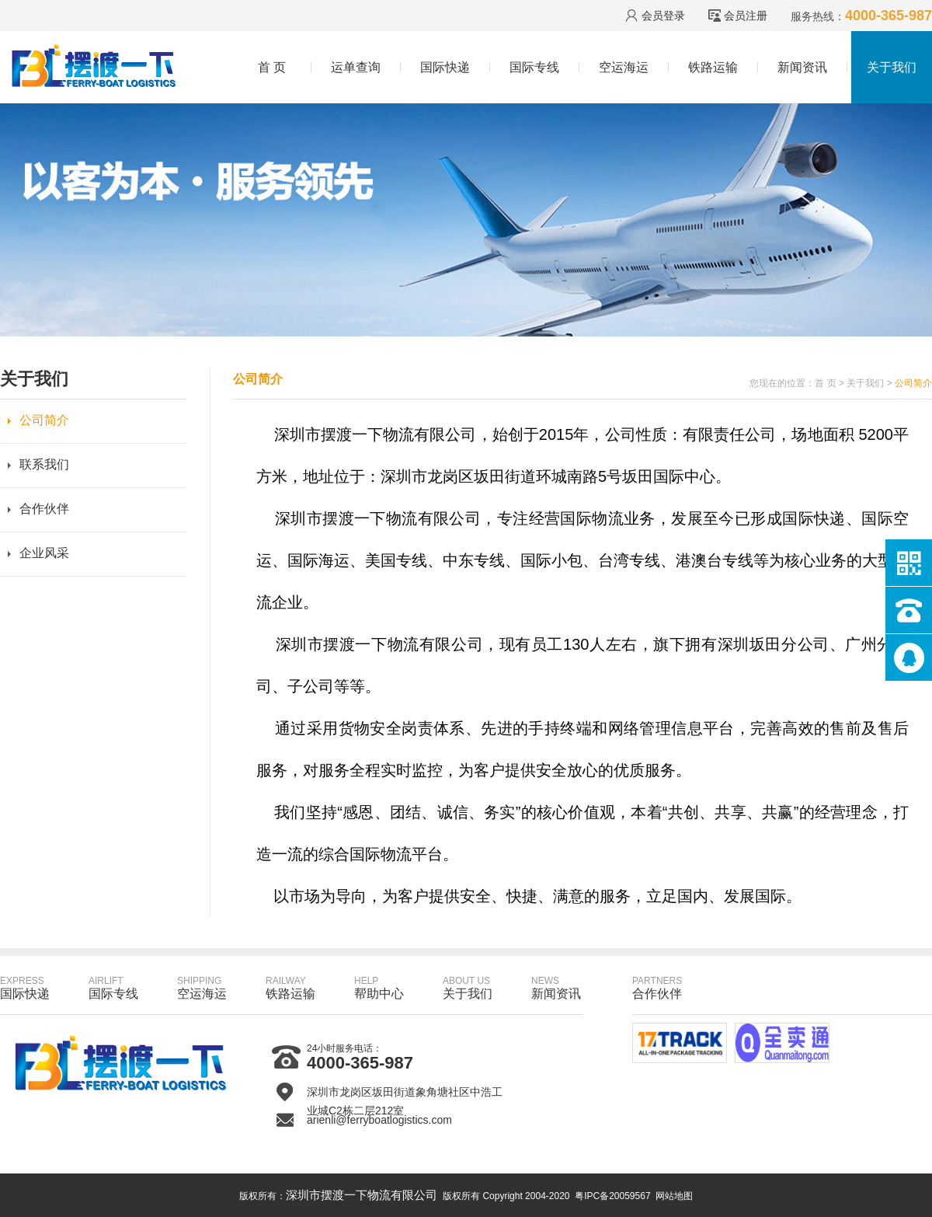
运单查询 (356, 67)
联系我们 (44, 464)
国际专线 (534, 67)
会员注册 (745, 15)
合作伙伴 (44, 508)
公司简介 (44, 420)
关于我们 (891, 67)
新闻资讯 (802, 67)
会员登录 (663, 15)
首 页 (272, 67)
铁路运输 (713, 67)
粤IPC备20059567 (612, 1196)
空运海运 (624, 67)
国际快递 (445, 67)
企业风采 (44, 553)
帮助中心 (379, 987)
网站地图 (674, 1196)
